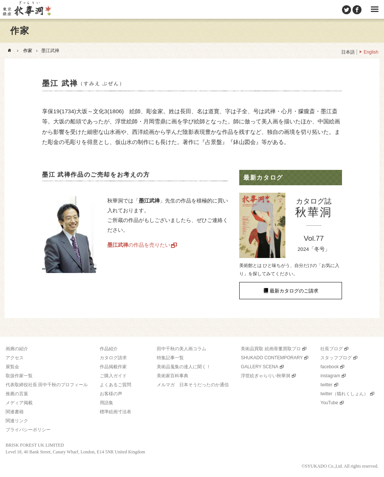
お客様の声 (111, 393)
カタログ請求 (113, 357)
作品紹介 (109, 348)
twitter (326, 384)
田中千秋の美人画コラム (181, 348)
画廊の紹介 (17, 348)
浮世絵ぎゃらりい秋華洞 (265, 375)
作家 (27, 50)
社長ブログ (331, 348)
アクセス (15, 357)
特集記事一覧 (170, 357)
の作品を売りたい (138, 245)
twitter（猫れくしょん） (344, 393)
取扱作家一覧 (19, 375)
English (371, 52)
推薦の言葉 (17, 393)
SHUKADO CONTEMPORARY (272, 357)
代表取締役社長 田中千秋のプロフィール (47, 384)
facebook (329, 366)
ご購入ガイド (113, 375)
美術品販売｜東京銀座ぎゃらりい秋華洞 (26, 9)
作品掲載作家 (113, 366)
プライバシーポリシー (28, 429)
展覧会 (12, 366)
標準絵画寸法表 (115, 411)
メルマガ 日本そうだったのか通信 (193, 384)
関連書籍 (15, 411)
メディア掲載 (19, 402)
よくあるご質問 (115, 384)
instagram (330, 375)
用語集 (106, 402)
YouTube (329, 402)
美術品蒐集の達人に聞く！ (184, 366)
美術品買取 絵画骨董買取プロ (270, 348)
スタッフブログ (336, 357)
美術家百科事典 (172, 375)
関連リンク (17, 420)
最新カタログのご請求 (294, 290)
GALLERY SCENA (259, 366)
